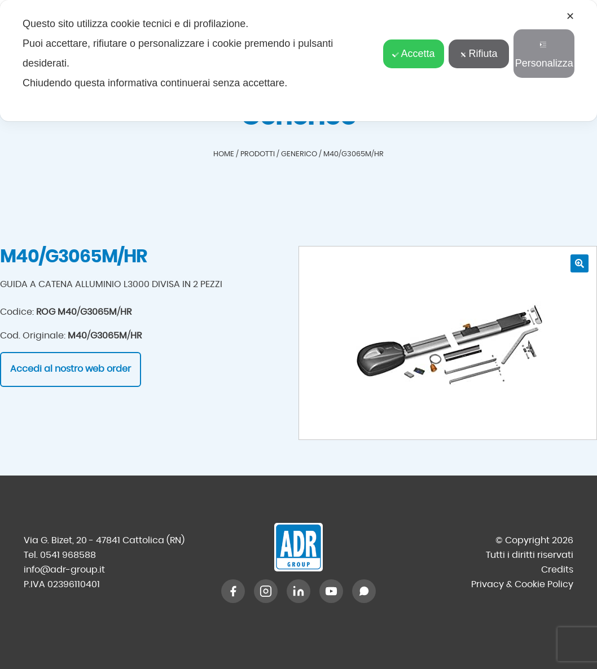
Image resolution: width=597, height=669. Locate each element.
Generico (299, 154)
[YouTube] (331, 591)
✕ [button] (570, 16)
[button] (579, 263)
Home (223, 154)
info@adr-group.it (64, 569)
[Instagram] (266, 591)
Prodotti (257, 154)
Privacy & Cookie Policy (522, 584)
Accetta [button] (413, 53)
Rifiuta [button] (479, 53)
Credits (557, 569)
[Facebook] (233, 591)
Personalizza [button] (544, 55)
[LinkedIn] (298, 591)
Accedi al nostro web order (70, 368)
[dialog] (298, 60)
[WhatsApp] (364, 591)
